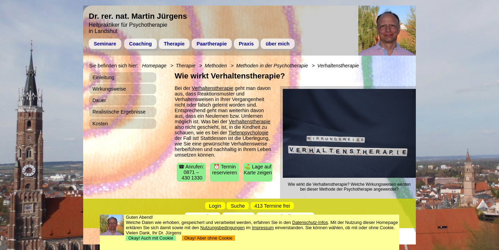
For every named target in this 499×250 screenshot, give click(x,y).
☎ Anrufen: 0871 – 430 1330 (191, 172)
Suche (238, 206)
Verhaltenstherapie (213, 88)
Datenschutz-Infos (310, 222)
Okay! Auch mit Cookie (151, 238)
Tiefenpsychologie (248, 132)
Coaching (140, 44)
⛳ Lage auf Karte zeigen (258, 169)
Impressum (263, 227)
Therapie (174, 44)
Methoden (216, 65)
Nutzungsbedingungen (222, 227)
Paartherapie (211, 44)
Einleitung (103, 77)
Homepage (154, 65)
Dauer (99, 100)
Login (215, 206)
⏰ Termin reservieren (224, 169)
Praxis (246, 44)
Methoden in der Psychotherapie (272, 65)
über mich (278, 44)
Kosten (100, 123)
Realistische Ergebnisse (119, 112)
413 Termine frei (272, 206)
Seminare (105, 44)
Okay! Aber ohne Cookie (208, 238)
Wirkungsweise (109, 89)
